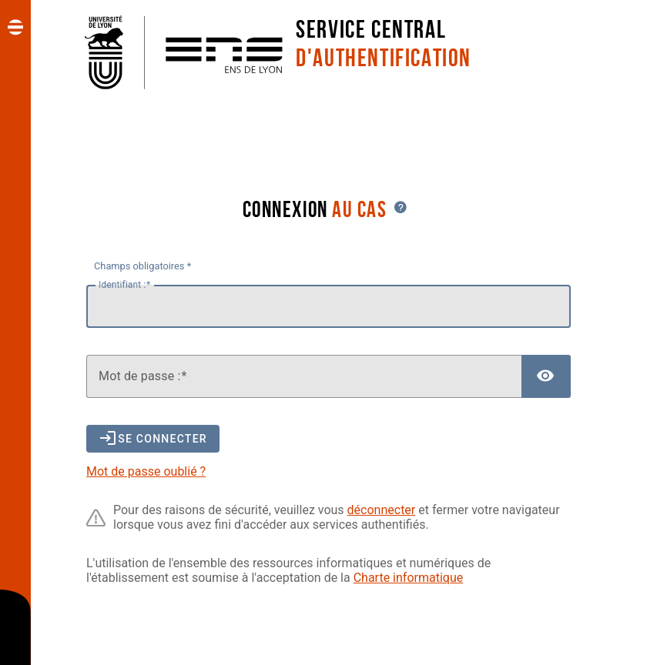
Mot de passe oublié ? (146, 471)
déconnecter (381, 510)
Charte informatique (409, 577)
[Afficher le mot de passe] (546, 376)
